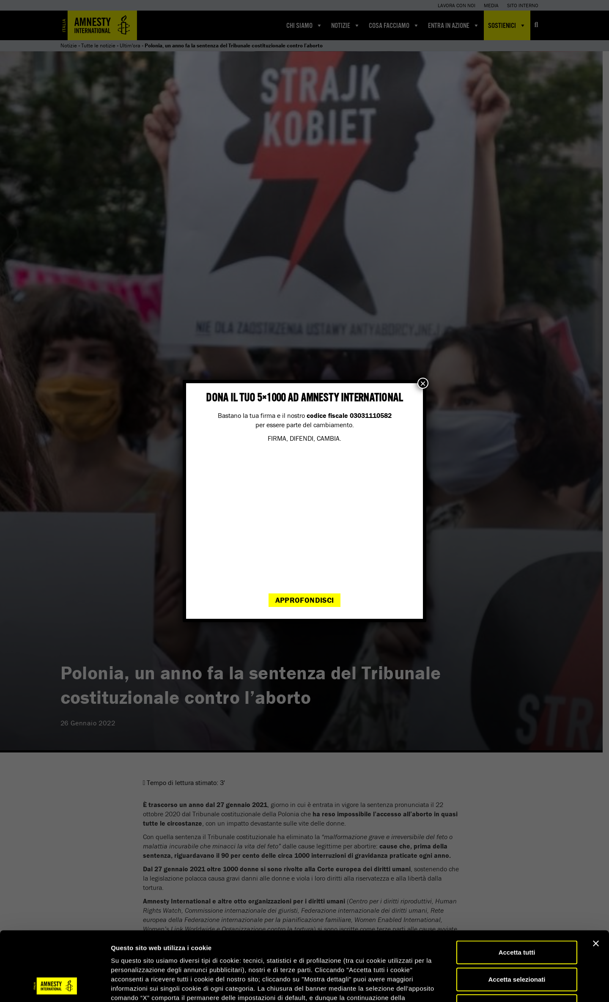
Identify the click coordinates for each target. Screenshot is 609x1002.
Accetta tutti (517, 887)
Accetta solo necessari (517, 940)
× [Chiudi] (423, 383)
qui (135, 951)
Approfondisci (304, 600)
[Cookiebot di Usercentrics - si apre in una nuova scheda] (55, 985)
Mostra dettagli (445, 985)
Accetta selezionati (516, 914)
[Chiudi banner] (596, 878)
